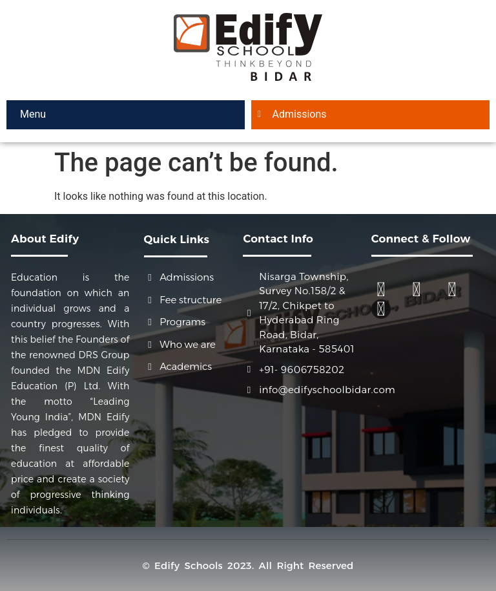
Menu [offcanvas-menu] (31, 114)
